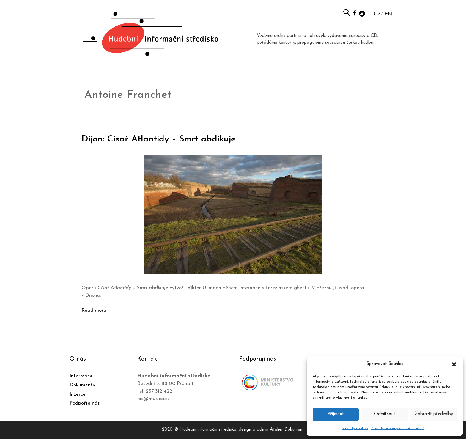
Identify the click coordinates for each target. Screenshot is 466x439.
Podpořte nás (85, 403)
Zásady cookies (355, 428)
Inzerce (78, 394)
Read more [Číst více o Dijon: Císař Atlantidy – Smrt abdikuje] (93, 310)
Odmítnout (384, 414)
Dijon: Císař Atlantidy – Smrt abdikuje (158, 139)
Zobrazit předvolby (434, 414)
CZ (377, 14)
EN (388, 14)
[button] (454, 364)
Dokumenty (82, 385)
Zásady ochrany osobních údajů (397, 428)
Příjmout (336, 414)
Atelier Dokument (287, 429)
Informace (81, 376)
